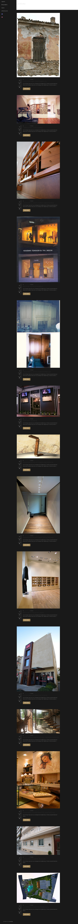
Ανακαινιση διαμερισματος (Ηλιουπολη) (40, 805)
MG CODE (11, 921)
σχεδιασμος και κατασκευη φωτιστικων (39, 457)
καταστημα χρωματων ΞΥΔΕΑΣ (36, 687)
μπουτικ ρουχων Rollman (34, 605)
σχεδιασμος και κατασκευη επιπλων (38, 367)
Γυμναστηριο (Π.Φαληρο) (34, 126)
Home (64, 8)
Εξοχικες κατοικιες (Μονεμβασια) (37, 898)
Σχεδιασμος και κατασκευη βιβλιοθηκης (39, 200)
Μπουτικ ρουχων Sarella (34, 283)
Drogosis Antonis (28, 78)
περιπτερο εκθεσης (31, 416)
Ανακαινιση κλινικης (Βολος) (35, 851)
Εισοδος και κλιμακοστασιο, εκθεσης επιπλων (38, 730)
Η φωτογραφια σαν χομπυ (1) (35, 80)
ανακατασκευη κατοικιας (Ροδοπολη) (39, 531)
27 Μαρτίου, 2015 (37, 78)
